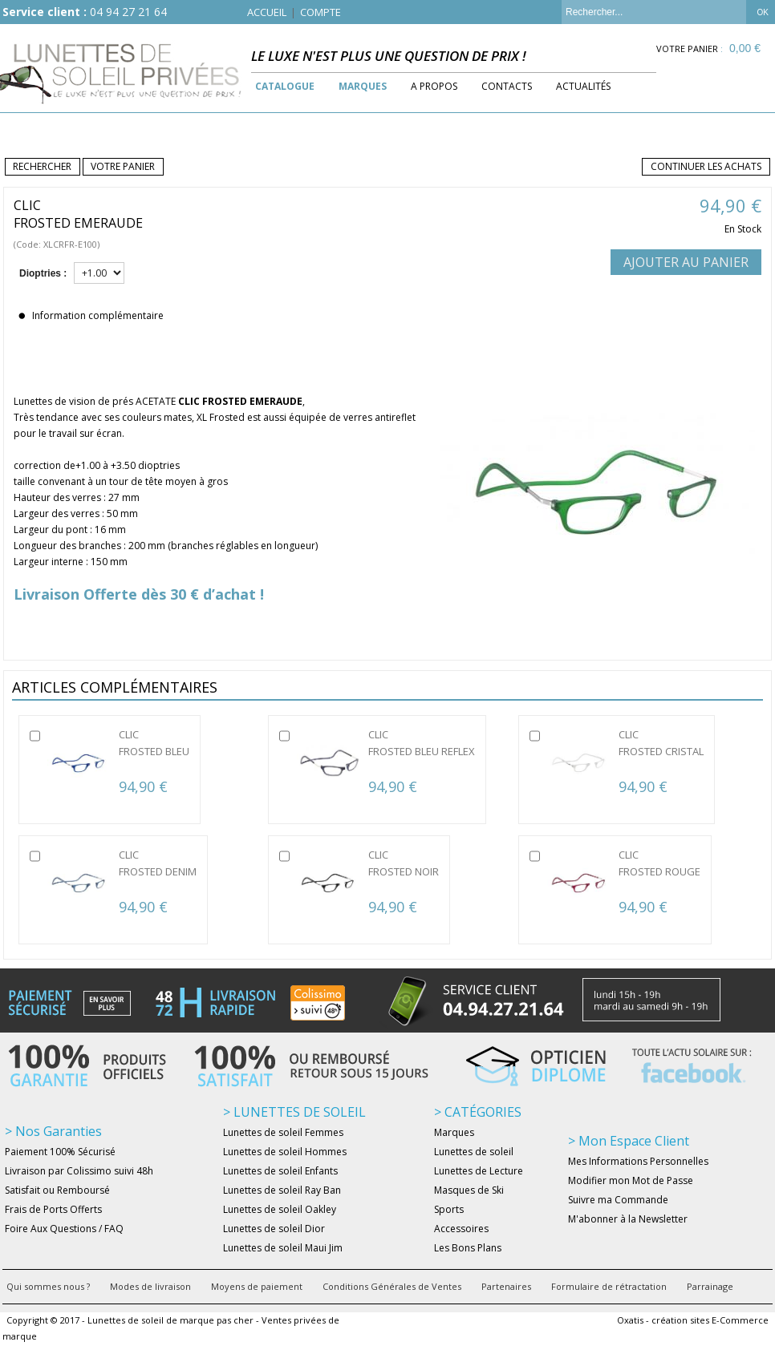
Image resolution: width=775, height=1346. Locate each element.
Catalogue (284, 86)
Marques (363, 86)
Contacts (506, 86)
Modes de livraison (150, 1286)
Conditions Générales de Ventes (392, 1286)
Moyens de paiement (256, 1286)
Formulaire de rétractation (609, 1286)
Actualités (583, 86)
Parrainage (710, 1286)
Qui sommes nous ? (48, 1286)
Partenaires (506, 1286)
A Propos (434, 86)
